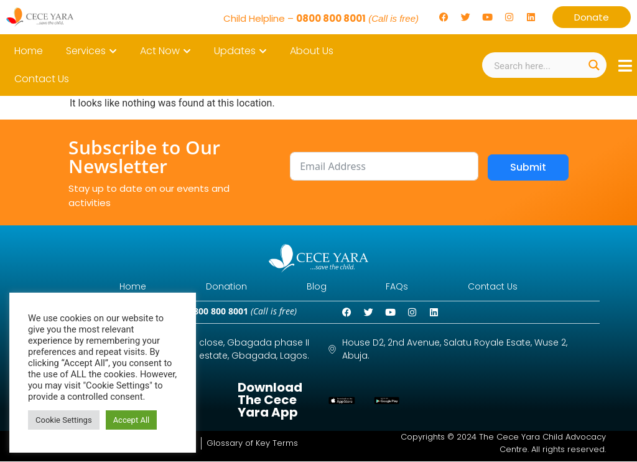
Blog (317, 287)
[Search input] (537, 65)
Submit (528, 167)
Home (127, 287)
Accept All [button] (131, 420)
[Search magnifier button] (594, 65)
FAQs (400, 287)
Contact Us (498, 287)
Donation (223, 287)
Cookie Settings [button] (63, 420)
